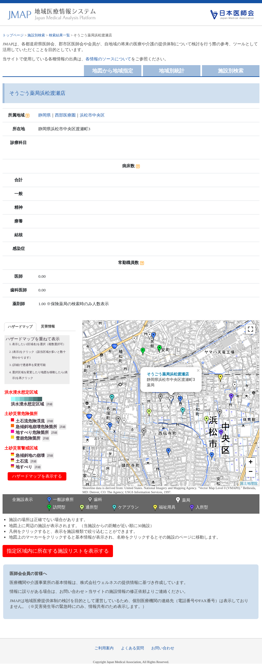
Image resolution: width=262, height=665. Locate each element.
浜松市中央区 (92, 115)
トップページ (13, 35)
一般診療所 (60, 500)
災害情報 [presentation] (48, 326)
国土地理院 (249, 483)
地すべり (24, 467)
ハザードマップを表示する (37, 476)
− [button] (251, 472)
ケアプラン (125, 507)
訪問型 (55, 507)
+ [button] (251, 462)
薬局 (182, 500)
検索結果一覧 (59, 35)
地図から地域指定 (112, 70)
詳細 (49, 404)
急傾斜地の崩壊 (30, 455)
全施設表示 (22, 499)
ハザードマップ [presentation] (20, 327)
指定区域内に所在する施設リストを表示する (58, 551)
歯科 (94, 500)
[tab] (20, 326)
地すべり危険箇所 (32, 432)
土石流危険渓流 (30, 421)
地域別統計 (171, 70)
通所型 (88, 507)
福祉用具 (164, 507)
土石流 (22, 461)
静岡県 (44, 115)
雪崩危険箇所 (28, 438)
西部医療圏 (65, 115)
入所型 (198, 507)
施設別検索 (36, 35)
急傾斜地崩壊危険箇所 (36, 426)
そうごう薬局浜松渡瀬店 (168, 374)
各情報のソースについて (108, 59)
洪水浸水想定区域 (27, 404)
